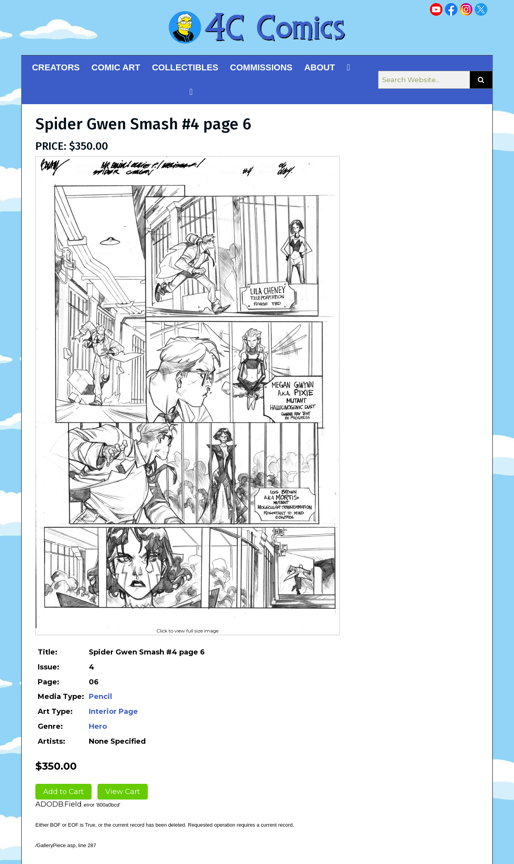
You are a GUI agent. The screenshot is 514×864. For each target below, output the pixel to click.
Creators (55, 67)
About (319, 67)
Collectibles (185, 67)
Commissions (261, 67)
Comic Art (116, 67)
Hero (98, 726)
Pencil (100, 696)
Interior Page (113, 711)
